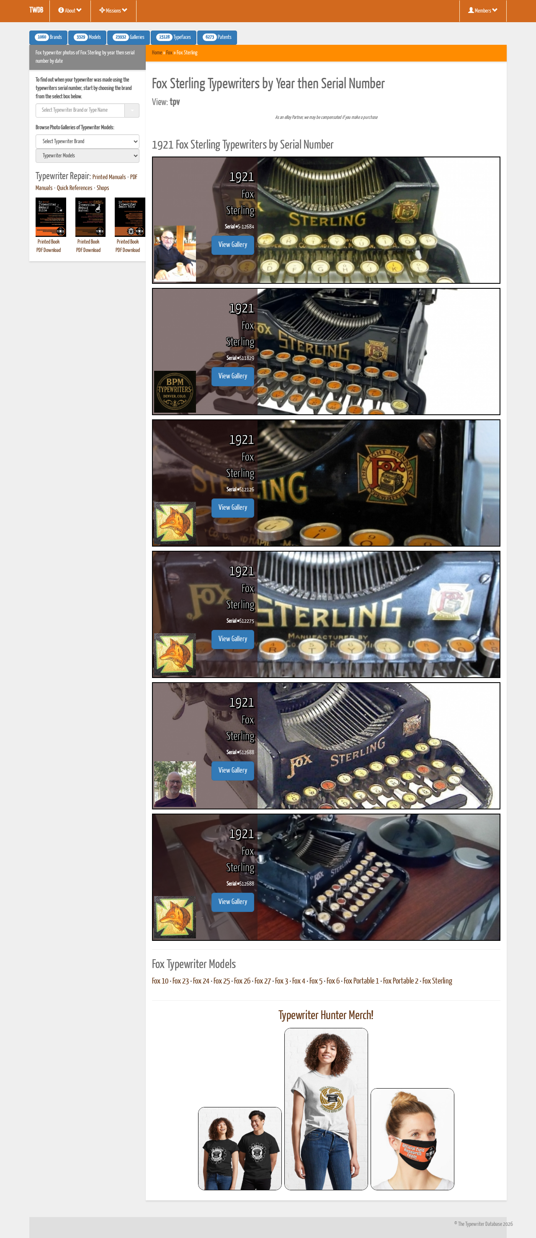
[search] (87, 141)
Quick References (75, 188)
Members (483, 10)
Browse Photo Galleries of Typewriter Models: (75, 128)
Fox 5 (315, 981)
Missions (113, 10)
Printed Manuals (109, 177)
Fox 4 (298, 981)
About (70, 10)
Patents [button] (217, 37)
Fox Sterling (437, 981)
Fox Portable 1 (361, 981)
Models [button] (87, 37)
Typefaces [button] (173, 37)
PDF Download (48, 250)
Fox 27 (263, 981)
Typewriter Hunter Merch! (326, 1016)
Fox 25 (222, 981)
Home (157, 53)
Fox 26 (242, 981)
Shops (103, 188)
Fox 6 (333, 981)
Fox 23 (181, 981)
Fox (169, 53)
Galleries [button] (128, 37)
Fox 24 (201, 981)
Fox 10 (160, 981)
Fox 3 (281, 981)
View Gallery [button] (233, 245)
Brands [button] (48, 37)
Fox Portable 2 (400, 981)
